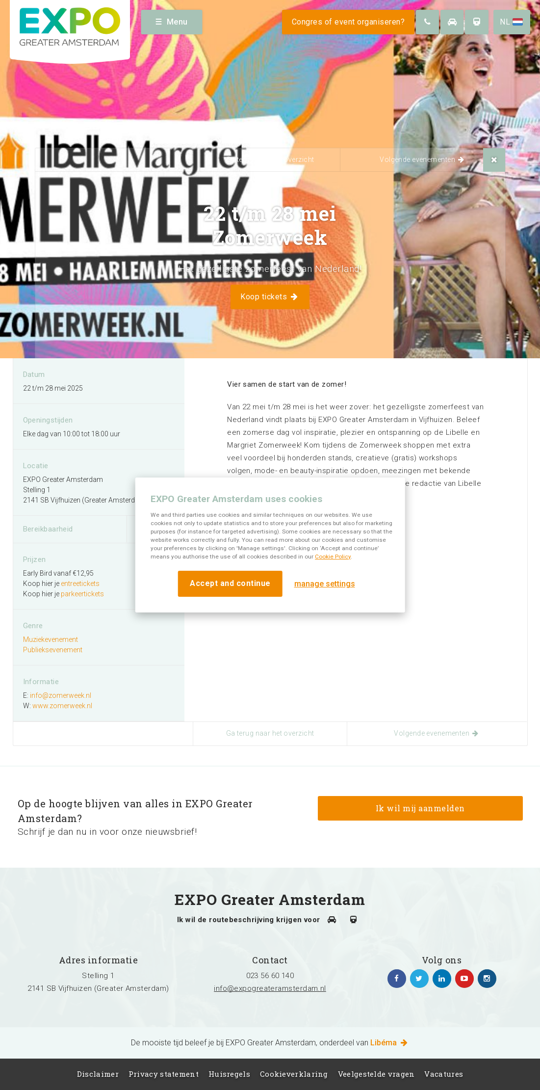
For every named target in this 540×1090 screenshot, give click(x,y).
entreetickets (80, 583)
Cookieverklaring (294, 1074)
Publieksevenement (52, 650)
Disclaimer (98, 1074)
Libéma (389, 1042)
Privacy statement (164, 1074)
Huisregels (229, 1074)
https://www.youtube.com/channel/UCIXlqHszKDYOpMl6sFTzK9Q (464, 978)
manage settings (324, 583)
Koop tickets (269, 296)
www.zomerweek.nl (62, 706)
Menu (172, 22)
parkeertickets (82, 594)
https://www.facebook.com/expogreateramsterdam (396, 978)
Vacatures (443, 1074)
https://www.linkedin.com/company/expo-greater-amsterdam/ (442, 978)
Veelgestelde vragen (376, 1074)
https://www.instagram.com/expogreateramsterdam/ (487, 978)
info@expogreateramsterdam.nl (270, 988)
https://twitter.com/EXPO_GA (419, 978)
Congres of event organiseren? (348, 22)
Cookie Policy (333, 556)
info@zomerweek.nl (60, 695)
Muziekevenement (50, 639)
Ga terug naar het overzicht (270, 159)
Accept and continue (230, 583)
